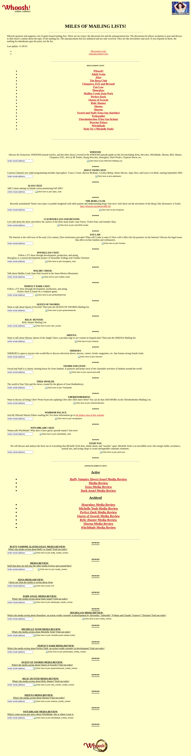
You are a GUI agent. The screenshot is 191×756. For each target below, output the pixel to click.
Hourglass (98, 90)
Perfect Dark (98, 96)
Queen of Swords (98, 99)
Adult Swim (98, 74)
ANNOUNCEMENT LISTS (95, 466)
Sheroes (98, 109)
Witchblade (98, 125)
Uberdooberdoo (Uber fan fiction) (98, 119)
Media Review (98, 483)
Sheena (98, 106)
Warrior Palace (98, 122)
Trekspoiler (98, 115)
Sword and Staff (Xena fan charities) (98, 112)
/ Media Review (98, 479)
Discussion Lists (98, 51)
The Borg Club (98, 80)
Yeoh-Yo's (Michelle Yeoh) (98, 128)
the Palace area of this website (90, 415)
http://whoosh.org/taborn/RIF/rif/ (95, 206)
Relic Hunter (98, 103)
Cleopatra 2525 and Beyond (98, 83)
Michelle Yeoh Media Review (98, 508)
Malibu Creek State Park (98, 93)
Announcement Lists (98, 54)
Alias (98, 77)
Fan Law (98, 87)
